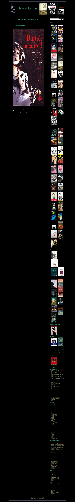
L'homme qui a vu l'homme (55, 387)
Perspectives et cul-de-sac (55, 397)
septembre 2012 (54, 422)
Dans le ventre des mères (55, 383)
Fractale (52, 385)
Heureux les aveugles (55, 386)
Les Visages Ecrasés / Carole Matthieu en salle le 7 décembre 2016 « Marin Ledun (57, 444)
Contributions (53, 355)
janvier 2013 (53, 421)
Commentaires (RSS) (40, 498)
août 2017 (53, 410)
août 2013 (53, 417)
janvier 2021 (53, 405)
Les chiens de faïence (55, 389)
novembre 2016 (54, 411)
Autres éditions (53, 126)
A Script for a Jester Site (55, 483)
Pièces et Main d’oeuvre (55, 478)
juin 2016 (52, 413)
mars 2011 (53, 436)
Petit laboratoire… (54, 463)
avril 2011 (53, 435)
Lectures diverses (54, 388)
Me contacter (53, 367)
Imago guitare (53, 484)
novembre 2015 (54, 414)
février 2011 (53, 437)
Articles (53, 491)
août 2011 (53, 431)
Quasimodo (53, 479)
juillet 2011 (53, 432)
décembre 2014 (54, 415)
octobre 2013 (53, 416)
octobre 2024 (53, 403)
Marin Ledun (28, 8)
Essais (51, 249)
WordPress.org (53, 493)
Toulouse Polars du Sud (55, 467)
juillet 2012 (53, 423)
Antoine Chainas (54, 453)
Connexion (53, 490)
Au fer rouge (53, 382)
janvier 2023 (53, 404)
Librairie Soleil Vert (54, 461)
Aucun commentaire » (32, 112)
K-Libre (52, 460)
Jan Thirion (53, 459)
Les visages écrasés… (59, 449)
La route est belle (54, 353)
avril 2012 (53, 425)
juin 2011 (52, 433)
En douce (53, 384)
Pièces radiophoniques (55, 324)
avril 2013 (53, 419)
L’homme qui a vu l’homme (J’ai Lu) (57, 448)
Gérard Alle (53, 458)
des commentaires (55, 492)
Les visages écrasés (54, 390)
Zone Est (52, 400)
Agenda (51, 22)
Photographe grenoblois (55, 477)
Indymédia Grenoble (54, 474)
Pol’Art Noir (53, 464)
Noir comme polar (54, 462)
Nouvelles (26, 112)
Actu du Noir (53, 452)
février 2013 (53, 420)
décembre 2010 (54, 438)
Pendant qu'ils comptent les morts (57, 396)
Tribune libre (53, 399)
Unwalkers (53, 468)
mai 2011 (52, 434)
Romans (52, 24)
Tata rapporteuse (54, 466)
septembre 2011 (54, 430)
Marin (52, 449)
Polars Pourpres (54, 465)
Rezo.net (52, 480)
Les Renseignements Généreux (56, 475)
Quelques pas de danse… (19, 25)
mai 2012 (52, 424)
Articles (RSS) (33, 498)
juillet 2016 (53, 412)
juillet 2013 (53, 418)
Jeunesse (52, 278)
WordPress (43, 497)
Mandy (52, 476)
